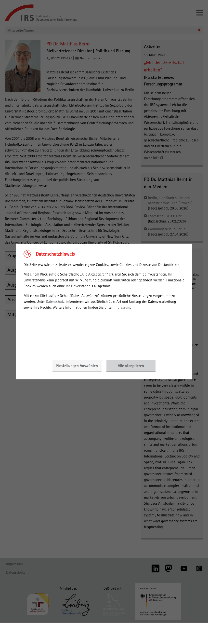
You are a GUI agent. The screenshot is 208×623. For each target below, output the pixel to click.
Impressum (122, 307)
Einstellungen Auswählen (77, 365)
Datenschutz (55, 301)
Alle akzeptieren (131, 365)
